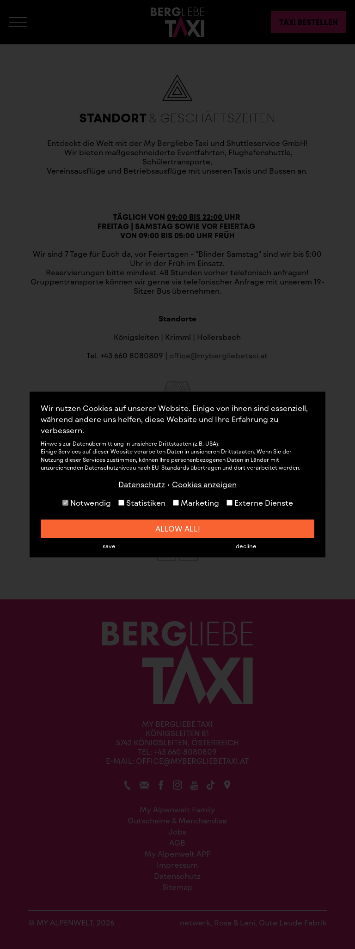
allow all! (177, 528)
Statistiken (141, 502)
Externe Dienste (259, 502)
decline (246, 546)
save (109, 546)
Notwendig (86, 502)
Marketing (196, 502)
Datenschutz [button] (141, 484)
